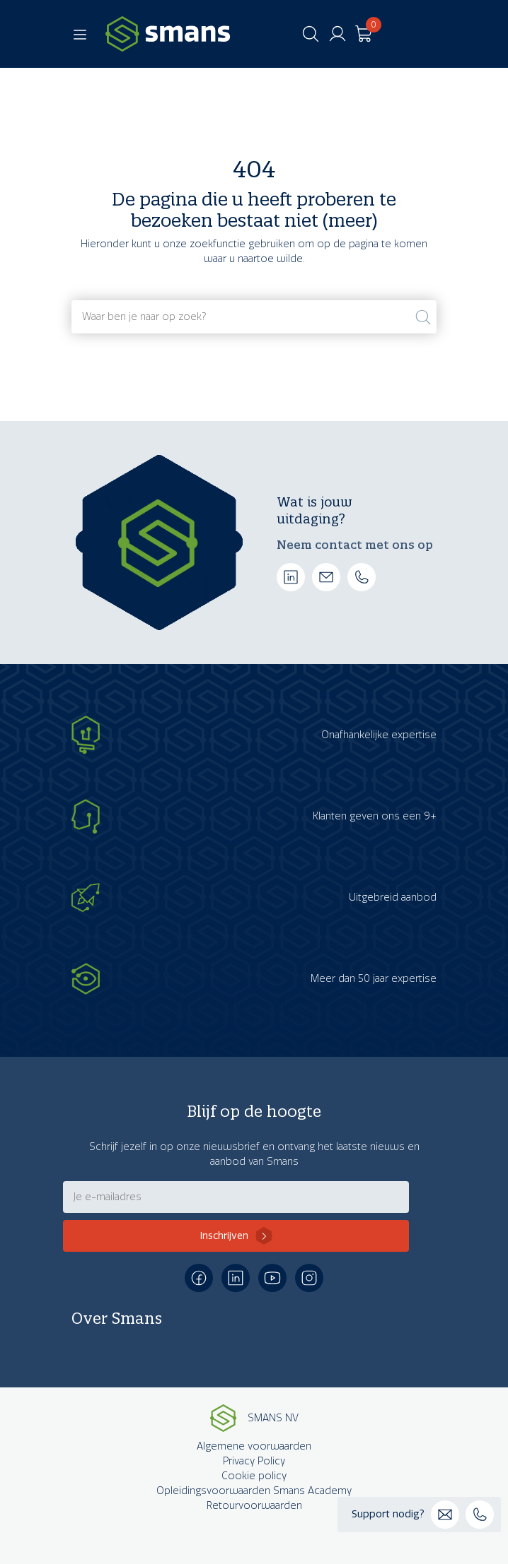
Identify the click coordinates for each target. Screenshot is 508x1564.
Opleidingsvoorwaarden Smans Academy (254, 1491)
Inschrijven (224, 1236)
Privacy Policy (254, 1461)
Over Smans (116, 1318)
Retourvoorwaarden (254, 1506)
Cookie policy (254, 1476)
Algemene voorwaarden (254, 1446)
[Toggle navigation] (79, 34)
